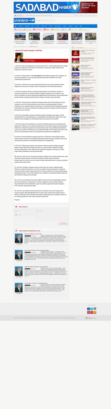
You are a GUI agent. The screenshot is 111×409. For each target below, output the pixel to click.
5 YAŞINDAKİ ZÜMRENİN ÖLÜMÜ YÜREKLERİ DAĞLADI (88, 103)
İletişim (94, 15)
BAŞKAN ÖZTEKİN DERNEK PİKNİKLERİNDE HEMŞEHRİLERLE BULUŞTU (87, 110)
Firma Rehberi (38, 29)
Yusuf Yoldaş (18, 46)
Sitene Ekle (76, 15)
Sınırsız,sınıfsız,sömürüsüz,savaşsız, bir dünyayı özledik (37, 250)
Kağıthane (27, 25)
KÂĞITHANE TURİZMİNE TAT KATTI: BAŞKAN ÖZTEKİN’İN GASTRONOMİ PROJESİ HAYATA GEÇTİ (88, 96)
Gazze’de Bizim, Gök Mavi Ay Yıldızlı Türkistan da (36, 283)
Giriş (86, 15)
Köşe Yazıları (34, 46)
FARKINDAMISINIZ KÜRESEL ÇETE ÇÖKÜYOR (36, 266)
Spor (33, 25)
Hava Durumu (56, 29)
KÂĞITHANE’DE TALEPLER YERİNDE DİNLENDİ (87, 88)
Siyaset (37, 25)
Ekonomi (70, 25)
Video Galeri (28, 29)
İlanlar (47, 29)
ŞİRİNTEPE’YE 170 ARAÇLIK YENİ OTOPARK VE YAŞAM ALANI (88, 125)
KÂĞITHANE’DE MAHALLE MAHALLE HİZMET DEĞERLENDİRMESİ (87, 73)
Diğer (81, 25)
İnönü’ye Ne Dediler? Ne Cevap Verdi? (33, 234)
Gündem (20, 25)
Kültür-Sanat (44, 25)
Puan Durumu (74, 29)
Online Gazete (84, 29)
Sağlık (76, 25)
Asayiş (50, 25)
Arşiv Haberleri (57, 25)
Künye (90, 15)
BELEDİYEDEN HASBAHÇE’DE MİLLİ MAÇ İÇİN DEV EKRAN (39, 15)
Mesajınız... (52, 214)
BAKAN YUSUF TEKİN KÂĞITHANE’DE (86, 66)
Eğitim (64, 25)
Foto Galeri (19, 29)
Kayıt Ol (81, 15)
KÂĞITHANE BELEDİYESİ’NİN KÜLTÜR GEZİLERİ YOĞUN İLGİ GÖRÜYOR (88, 118)
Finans (65, 29)
